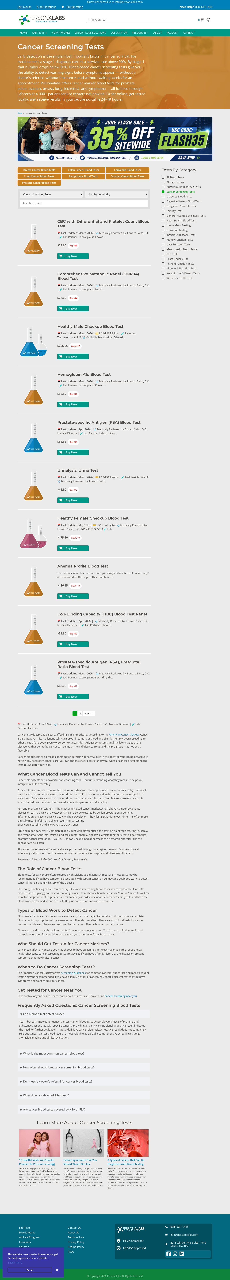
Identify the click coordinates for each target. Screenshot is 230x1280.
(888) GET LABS (203, 7)
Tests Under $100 (177, 259)
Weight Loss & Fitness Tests (183, 273)
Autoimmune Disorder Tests (184, 187)
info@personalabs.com (129, 2)
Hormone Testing (177, 230)
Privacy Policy (76, 1242)
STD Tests (172, 254)
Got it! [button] (30, 1270)
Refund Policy (76, 1247)
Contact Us (74, 1227)
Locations (25, 1242)
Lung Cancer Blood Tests (39, 176)
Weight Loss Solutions (90, 32)
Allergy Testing (175, 182)
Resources (140, 32)
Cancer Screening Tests (181, 191)
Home (23, 32)
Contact (189, 32)
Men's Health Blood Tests (182, 249)
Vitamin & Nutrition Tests (182, 268)
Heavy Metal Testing (179, 225)
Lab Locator (119, 32)
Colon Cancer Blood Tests (83, 170)
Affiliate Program (29, 1237)
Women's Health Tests (180, 278)
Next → (89, 713)
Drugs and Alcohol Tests (181, 206)
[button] (201, 20)
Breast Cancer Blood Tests (39, 170)
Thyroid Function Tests (180, 263)
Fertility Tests (175, 211)
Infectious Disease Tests (181, 235)
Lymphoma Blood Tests (83, 176)
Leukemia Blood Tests (127, 170)
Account (173, 32)
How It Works (61, 32)
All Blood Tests (175, 177)
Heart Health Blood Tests (182, 220)
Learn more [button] (15, 1262)
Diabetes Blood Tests (179, 196)
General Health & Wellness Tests (186, 215)
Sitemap (24, 1247)
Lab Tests (39, 32)
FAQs (71, 1251)
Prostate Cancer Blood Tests (39, 183)
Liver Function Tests (179, 244)
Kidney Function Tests (180, 239)
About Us (73, 1232)
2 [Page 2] (80, 713)
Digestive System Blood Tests (184, 201)
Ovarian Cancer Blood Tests (127, 176)
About (157, 32)
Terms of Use (76, 1237)
